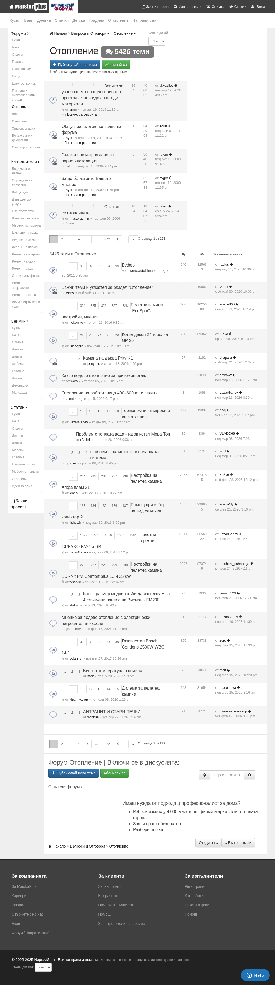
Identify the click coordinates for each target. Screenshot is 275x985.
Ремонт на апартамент (20, 285)
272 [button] (107, 239)
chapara (226, 358)
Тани (163, 126)
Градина (96, 20)
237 (114, 476)
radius (224, 265)
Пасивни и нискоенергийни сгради (24, 95)
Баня (28, 20)
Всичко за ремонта (82, 114)
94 (108, 266)
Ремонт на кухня (24, 268)
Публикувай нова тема (75, 65)
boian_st (76, 658)
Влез (258, 7)
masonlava (228, 688)
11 (81, 689)
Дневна (44, 20)
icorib (74, 493)
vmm (73, 110)
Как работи (107, 896)
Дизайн (17, 378)
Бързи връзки (238, 843)
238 (125, 476)
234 (82, 476)
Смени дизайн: (159, 33)
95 (117, 266)
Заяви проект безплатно (157, 824)
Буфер (128, 265)
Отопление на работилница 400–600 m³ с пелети (110, 393)
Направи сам (144, 20)
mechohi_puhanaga (234, 564)
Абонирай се (116, 65)
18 (117, 411)
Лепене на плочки (25, 247)
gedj (223, 410)
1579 (108, 535)
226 (82, 565)
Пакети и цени (197, 905)
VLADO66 (227, 434)
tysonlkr (75, 582)
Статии (237, 7)
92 (90, 266)
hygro (70, 138)
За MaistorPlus (24, 886)
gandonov (73, 629)
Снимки (215, 7)
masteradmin (79, 218)
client (70, 399)
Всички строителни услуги (26, 304)
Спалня (62, 20)
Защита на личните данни (153, 960)
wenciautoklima (141, 271)
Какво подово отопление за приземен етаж (104, 375)
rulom (70, 166)
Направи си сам (24, 464)
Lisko (164, 206)
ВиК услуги (20, 192)
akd (72, 605)
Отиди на (208, 843)
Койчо (224, 475)
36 (117, 642)
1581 (133, 535)
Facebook (184, 960)
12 (90, 689)
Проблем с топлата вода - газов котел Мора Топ (123, 434)
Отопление (118, 20)
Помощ (104, 914)
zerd (223, 640)
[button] (133, 239)
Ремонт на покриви (26, 254)
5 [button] (87, 239)
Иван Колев (79, 700)
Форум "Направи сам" (30, 933)
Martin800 (227, 304)
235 (93, 476)
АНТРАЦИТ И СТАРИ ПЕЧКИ (112, 711)
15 (90, 411)
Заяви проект (155, 7)
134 (93, 506)
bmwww (72, 381)
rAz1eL (85, 440)
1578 (96, 535)
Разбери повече (148, 829)
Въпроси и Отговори (90, 33)
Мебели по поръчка (26, 225)
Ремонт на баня (23, 261)
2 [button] (62, 239)
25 (108, 335)
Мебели (18, 364)
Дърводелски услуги (21, 202)
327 (114, 306)
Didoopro (76, 346)
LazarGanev (229, 392)
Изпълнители (188, 7)
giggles (71, 463)
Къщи (16, 76)
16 (99, 411)
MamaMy (227, 504)
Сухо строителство (26, 147)
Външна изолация (25, 218)
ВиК (15, 114)
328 (125, 306)
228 (103, 565)
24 (99, 335)
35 (108, 642)
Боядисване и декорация (22, 138)
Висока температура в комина (112, 670)
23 (90, 335)
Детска (78, 20)
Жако (224, 334)
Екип (16, 923)
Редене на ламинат (26, 240)
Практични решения (80, 143)
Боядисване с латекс (22, 171)
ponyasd (93, 364)
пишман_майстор (233, 711)
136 (114, 506)
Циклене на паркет (26, 232)
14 (81, 411)
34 (99, 642)
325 (93, 306)
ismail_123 (228, 593)
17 (108, 411)
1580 (120, 535)
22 (81, 335)
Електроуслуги (23, 211)
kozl (223, 451)
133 (82, 506)
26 (117, 335)
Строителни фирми (26, 276)
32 (81, 642)
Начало (58, 33)
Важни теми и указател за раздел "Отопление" (107, 287)
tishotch (75, 523)
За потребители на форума (121, 923)
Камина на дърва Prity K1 (108, 358)
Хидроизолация (23, 128)
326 (103, 306)
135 (103, 506)
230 (125, 565)
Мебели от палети (25, 471)
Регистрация (195, 886)
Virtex (70, 293)
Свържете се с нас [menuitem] (28, 914)
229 (114, 565)
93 (99, 266)
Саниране (19, 121)
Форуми (20, 33)
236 (103, 476)
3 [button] (70, 239)
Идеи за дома (22, 486)
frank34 (93, 717)
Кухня (15, 20)
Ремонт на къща (24, 295)
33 (90, 642)
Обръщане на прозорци (22, 183)
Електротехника (24, 83)
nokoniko (76, 323)
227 (93, 565)
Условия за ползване (115, 960)
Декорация (20, 385)
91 (81, 266)
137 (125, 506)
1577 (83, 535)
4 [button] (79, 239)
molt (90, 676)
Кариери (19, 896)
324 (82, 306)
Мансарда (19, 392)
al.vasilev (167, 85)
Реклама (19, 905)
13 (99, 689)
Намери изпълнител (115, 905)
